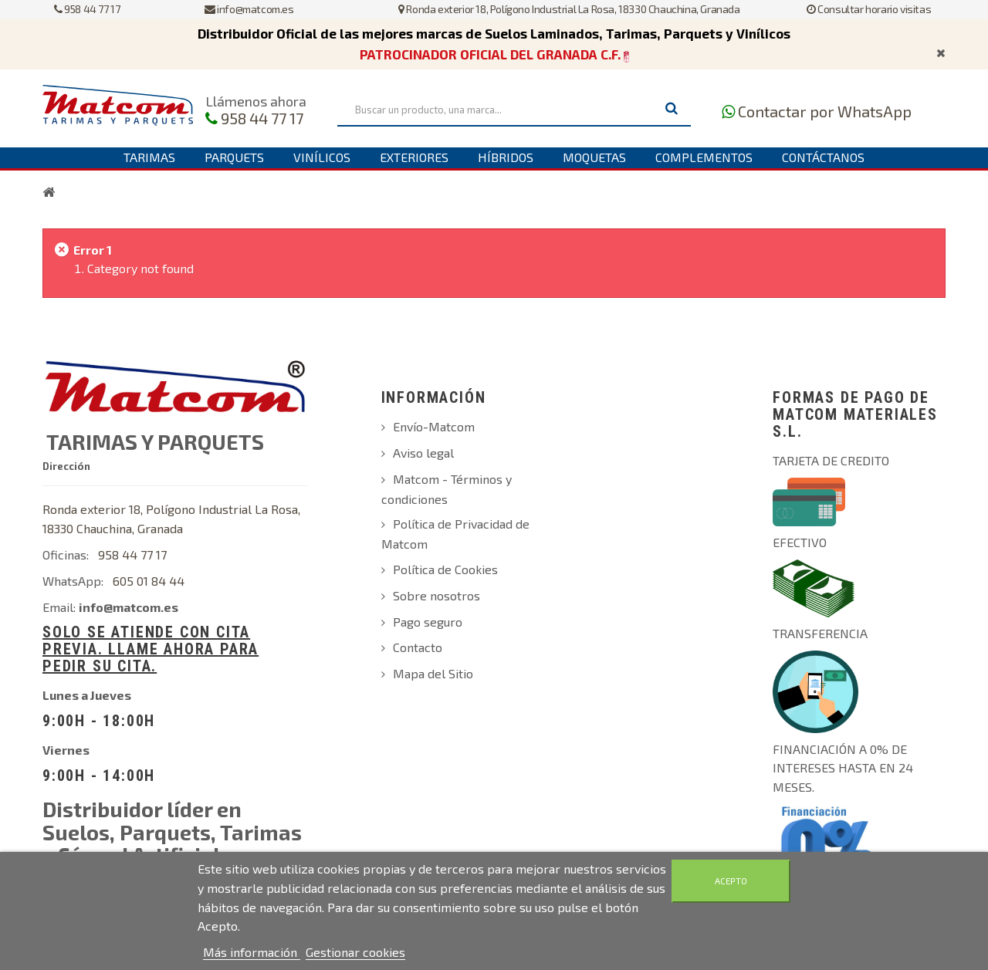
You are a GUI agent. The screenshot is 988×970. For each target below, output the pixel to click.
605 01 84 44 (148, 580)
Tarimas (149, 157)
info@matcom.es (249, 8)
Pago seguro (427, 621)
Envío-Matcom (434, 426)
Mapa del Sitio (433, 673)
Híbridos (505, 157)
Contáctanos (823, 157)
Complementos (704, 157)
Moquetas (594, 157)
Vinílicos (321, 157)
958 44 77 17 (87, 8)
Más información (251, 952)
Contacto (417, 647)
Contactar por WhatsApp (825, 111)
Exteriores (414, 157)
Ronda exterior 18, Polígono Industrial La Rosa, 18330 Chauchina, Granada (568, 8)
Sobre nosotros (436, 595)
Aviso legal (423, 452)
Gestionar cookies (355, 952)
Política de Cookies (445, 569)
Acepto (731, 881)
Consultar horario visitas (869, 8)
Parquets (234, 157)
